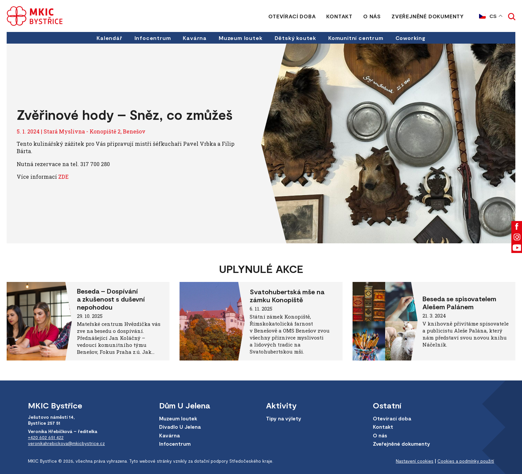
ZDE (63, 176)
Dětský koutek (295, 38)
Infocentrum (152, 38)
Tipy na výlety (283, 418)
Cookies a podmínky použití (465, 461)
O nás (372, 16)
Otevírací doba (292, 16)
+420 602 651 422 (46, 437)
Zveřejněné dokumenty (428, 16)
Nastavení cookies (414, 461)
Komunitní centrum (356, 38)
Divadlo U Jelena (180, 427)
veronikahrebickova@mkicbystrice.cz (66, 443)
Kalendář (109, 38)
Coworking (410, 38)
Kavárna (195, 38)
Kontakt (339, 16)
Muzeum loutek (240, 38)
